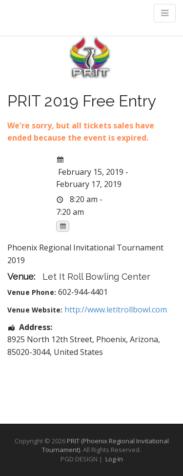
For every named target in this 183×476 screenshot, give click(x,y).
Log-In (114, 459)
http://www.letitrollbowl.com (115, 309)
